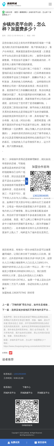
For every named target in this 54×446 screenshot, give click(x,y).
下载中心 (26, 387)
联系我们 (8, 387)
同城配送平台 (43, 393)
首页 (16, 12)
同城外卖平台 (10, 393)
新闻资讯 (23, 12)
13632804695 (41, 195)
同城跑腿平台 (26, 393)
